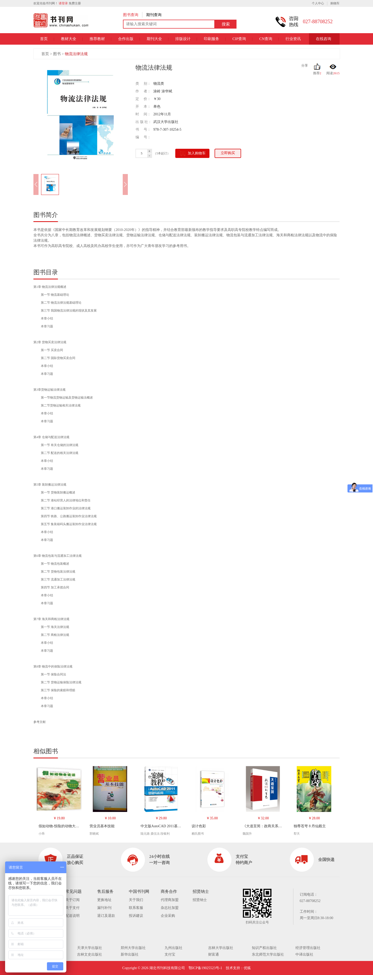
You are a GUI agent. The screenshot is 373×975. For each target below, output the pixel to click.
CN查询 (265, 39)
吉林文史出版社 (89, 954)
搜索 (226, 24)
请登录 (63, 3)
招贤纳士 (200, 900)
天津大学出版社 (89, 948)
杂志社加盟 (170, 908)
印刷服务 (211, 39)
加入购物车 (192, 153)
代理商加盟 (170, 900)
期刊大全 (154, 39)
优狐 (247, 968)
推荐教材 (97, 39)
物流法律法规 (76, 54)
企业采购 (168, 916)
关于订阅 (72, 900)
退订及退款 (106, 916)
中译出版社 (304, 954)
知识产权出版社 (264, 948)
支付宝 (170, 954)
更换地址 (104, 900)
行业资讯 (293, 39)
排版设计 (183, 39)
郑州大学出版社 (133, 948)
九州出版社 (173, 948)
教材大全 (68, 39)
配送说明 (72, 916)
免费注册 (75, 3)
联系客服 (136, 908)
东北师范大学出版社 (268, 954)
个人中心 (318, 3)
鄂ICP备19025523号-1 (205, 968)
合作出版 (125, 39)
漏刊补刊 (104, 908)
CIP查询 (239, 39)
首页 (44, 39)
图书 (57, 54)
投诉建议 (136, 916)
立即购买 (228, 153)
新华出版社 (130, 954)
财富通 (213, 954)
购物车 (335, 3)
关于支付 (72, 908)
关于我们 (136, 900)
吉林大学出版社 (220, 948)
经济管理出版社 (307, 948)
